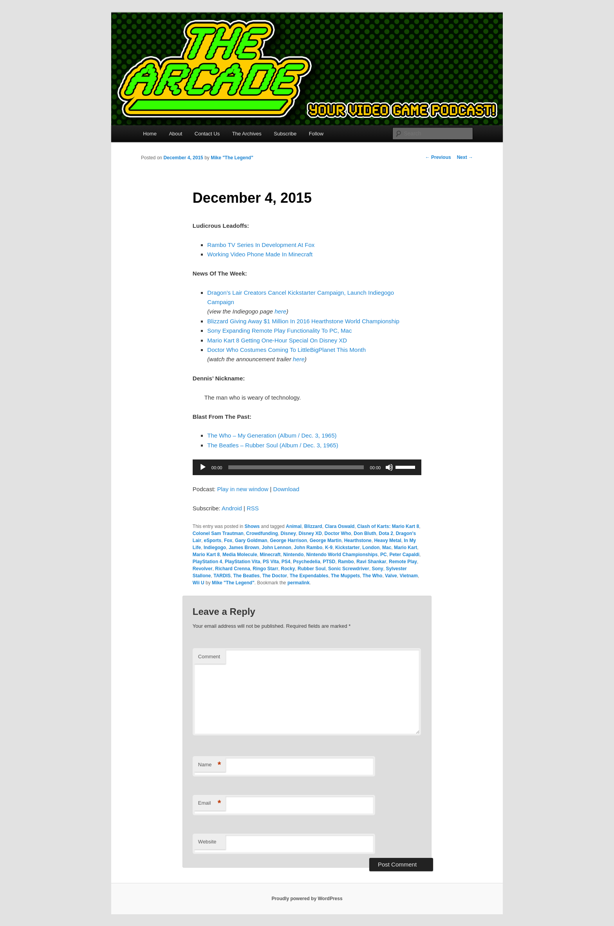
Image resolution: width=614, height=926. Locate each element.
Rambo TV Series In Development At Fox (260, 244)
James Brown (244, 547)
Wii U (198, 583)
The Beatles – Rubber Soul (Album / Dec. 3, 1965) (272, 445)
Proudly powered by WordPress (306, 898)
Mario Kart (405, 547)
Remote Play (403, 561)
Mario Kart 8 (206, 554)
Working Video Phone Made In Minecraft (259, 254)
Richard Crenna (232, 568)
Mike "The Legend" (232, 157)
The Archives (247, 134)
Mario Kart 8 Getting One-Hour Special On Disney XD (277, 340)
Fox (228, 540)
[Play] (203, 467)
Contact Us (207, 134)
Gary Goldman (251, 540)
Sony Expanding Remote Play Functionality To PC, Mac (279, 330)
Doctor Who (338, 533)
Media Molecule (239, 554)
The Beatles (246, 575)
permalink (298, 583)
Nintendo (293, 554)
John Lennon (276, 547)
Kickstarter (347, 547)
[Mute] (389, 467)
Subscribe (285, 134)
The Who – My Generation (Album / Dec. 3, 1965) (271, 435)
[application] (307, 467)
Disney (288, 533)
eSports (213, 540)
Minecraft (270, 554)
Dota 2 (386, 533)
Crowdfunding (262, 533)
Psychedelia (306, 561)
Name (209, 765)
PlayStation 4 (207, 561)
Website (207, 842)
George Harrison (288, 540)
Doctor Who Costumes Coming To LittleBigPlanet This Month (286, 349)
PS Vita (271, 561)
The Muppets (345, 575)
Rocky (288, 568)
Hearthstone (358, 540)
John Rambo (308, 547)
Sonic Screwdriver (348, 568)
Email (209, 803)
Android (232, 508)
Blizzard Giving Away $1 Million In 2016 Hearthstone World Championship (303, 321)
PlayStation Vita (242, 561)
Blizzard (313, 526)
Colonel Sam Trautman (218, 533)
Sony (377, 568)
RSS (253, 508)
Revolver (203, 568)
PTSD (329, 561)
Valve (391, 575)
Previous (438, 157)
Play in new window (242, 489)
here (280, 311)
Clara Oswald (339, 526)
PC (383, 554)
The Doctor (274, 575)
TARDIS (222, 575)
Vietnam (408, 575)
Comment (209, 656)
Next (465, 157)
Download (286, 489)
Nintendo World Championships (341, 554)
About (175, 134)
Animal (294, 526)
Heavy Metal (387, 540)
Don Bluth (365, 533)
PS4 (286, 561)
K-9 (328, 547)
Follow (316, 134)
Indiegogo (215, 547)
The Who (373, 575)
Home (150, 134)
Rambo (346, 561)
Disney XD (310, 533)
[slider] (295, 467)
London (370, 547)
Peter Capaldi (404, 554)
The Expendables (309, 575)
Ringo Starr (265, 568)
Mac (386, 547)
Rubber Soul (311, 568)
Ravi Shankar (371, 561)
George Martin (325, 540)
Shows (252, 526)
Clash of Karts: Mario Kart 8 (388, 526)
